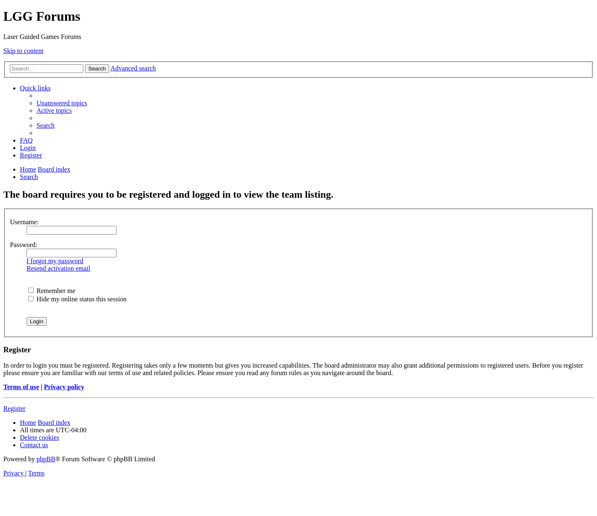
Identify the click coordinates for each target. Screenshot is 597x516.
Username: (24, 221)
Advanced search (133, 68)
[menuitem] (61, 103)
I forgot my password (55, 260)
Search (97, 68)
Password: (23, 244)
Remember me (51, 290)
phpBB (45, 459)
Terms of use (21, 386)
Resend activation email (58, 268)
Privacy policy (64, 386)
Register (14, 408)
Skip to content (23, 50)
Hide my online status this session (77, 299)
